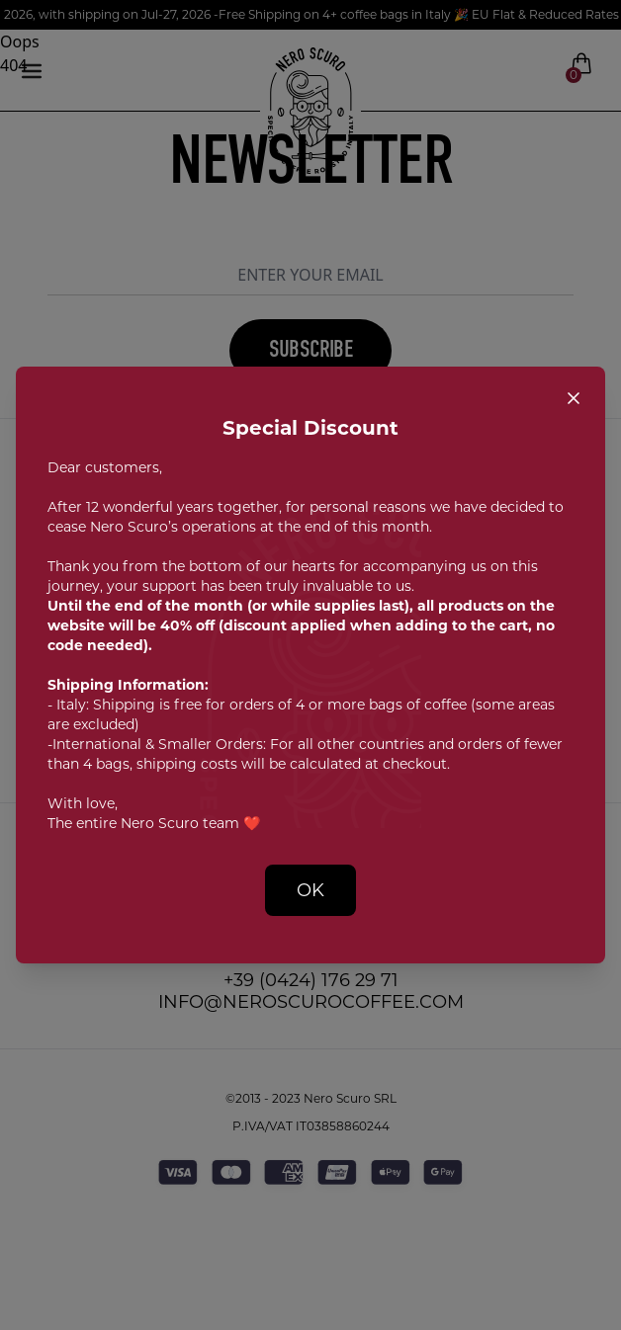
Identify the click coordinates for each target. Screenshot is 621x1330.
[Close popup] (573, 398)
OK (310, 890)
